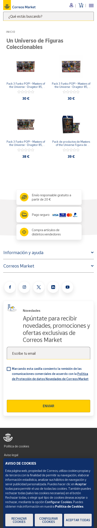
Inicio (10, 31)
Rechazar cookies (19, 520)
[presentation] (39, 391)
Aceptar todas (78, 520)
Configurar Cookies (48, 520)
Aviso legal (11, 455)
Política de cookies (16, 446)
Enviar (48, 406)
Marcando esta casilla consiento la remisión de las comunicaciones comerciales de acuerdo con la (50, 374)
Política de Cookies (69, 506)
